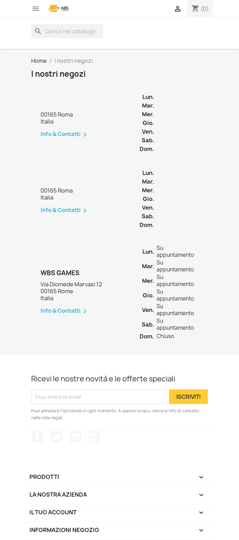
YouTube (75, 436)
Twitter (56, 436)
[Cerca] (67, 31)
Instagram (94, 436)
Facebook (37, 436)
